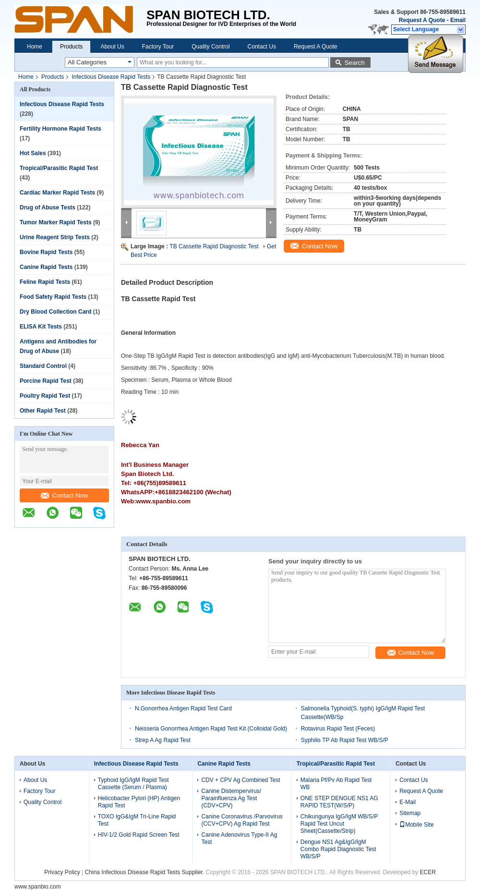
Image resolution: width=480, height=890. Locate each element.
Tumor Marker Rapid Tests (56, 222)
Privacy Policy (62, 872)
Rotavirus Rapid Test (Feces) (338, 728)
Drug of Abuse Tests (47, 207)
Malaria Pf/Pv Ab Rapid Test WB (336, 784)
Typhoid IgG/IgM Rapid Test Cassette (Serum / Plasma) (133, 784)
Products (71, 46)
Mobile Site (416, 824)
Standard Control (43, 366)
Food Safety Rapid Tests (53, 296)
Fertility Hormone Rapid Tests (60, 128)
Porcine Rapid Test (46, 381)
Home (34, 46)
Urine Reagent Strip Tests (55, 237)
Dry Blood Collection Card (55, 311)
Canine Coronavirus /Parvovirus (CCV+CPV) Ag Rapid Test (241, 820)
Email (458, 20)
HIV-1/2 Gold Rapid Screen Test (139, 834)
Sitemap (409, 813)
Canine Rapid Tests (46, 267)
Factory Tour (158, 46)
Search (355, 62)
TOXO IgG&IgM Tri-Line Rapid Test (137, 820)
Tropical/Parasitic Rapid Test (59, 168)
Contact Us (262, 46)
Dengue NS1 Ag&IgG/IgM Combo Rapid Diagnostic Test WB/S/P (338, 849)
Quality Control (210, 46)
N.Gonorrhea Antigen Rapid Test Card (183, 708)
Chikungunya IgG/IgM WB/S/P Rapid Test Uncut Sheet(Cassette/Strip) (339, 823)
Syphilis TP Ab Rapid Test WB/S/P (344, 740)
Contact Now (64, 495)
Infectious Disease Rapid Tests (111, 76)
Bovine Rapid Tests (46, 252)
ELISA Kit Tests (41, 326)
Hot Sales (33, 153)
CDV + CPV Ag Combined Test (240, 780)
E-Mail (407, 802)
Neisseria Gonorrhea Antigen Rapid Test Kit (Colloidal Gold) (211, 728)
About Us (112, 46)
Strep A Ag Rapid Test (163, 740)
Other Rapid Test (43, 410)
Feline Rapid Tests (45, 282)
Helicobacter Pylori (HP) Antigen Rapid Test (139, 802)
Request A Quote (422, 20)
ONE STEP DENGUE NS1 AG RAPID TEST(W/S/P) (339, 802)
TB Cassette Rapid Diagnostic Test (213, 246)
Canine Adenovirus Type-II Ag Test (239, 838)
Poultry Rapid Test (45, 395)
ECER (428, 872)
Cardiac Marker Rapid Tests (57, 192)
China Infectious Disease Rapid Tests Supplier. (145, 872)
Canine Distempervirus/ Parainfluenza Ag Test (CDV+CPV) (231, 798)
